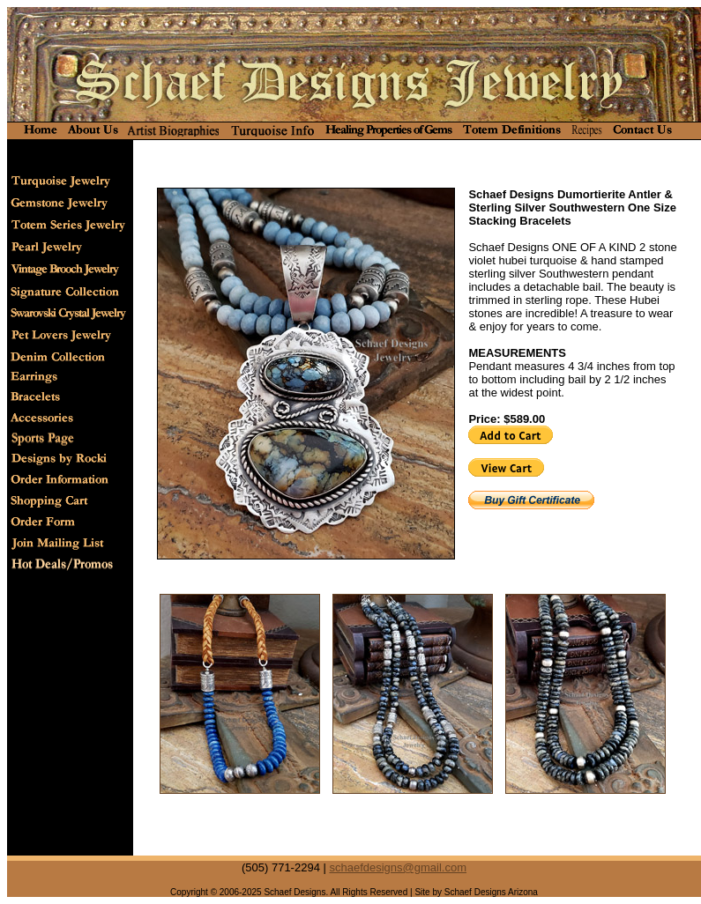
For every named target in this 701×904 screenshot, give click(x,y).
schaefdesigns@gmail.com (397, 867)
